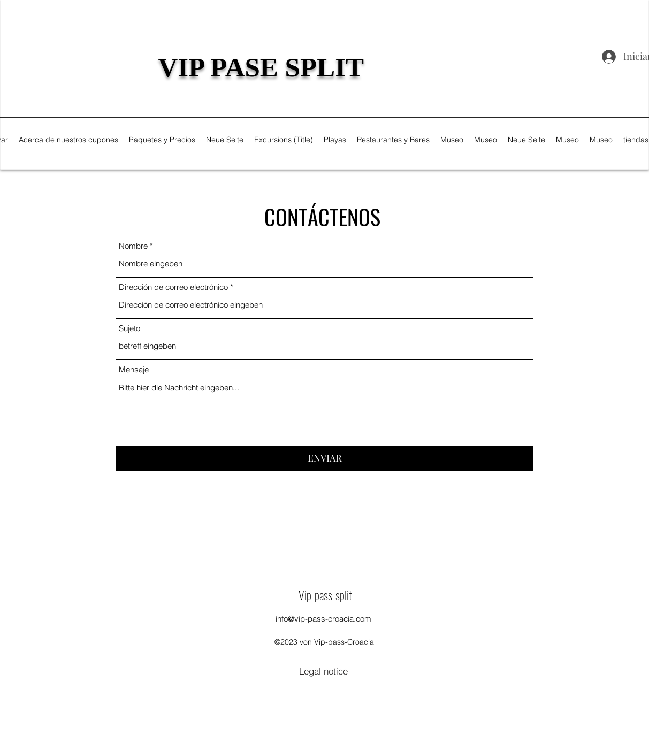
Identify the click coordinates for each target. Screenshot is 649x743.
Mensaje (134, 369)
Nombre (133, 246)
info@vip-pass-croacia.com (323, 619)
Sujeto (129, 328)
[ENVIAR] (324, 458)
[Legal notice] (324, 670)
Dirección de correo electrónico (173, 287)
